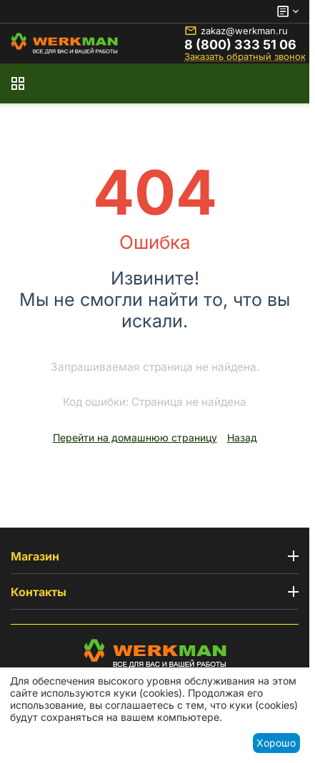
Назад (242, 437)
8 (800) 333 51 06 (240, 45)
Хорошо (276, 743)
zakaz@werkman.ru (236, 30)
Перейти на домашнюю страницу (135, 437)
